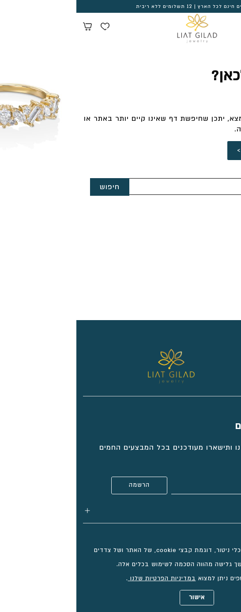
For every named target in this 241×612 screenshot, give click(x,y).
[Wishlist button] (28, 28)
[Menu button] (227, 26)
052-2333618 (211, 238)
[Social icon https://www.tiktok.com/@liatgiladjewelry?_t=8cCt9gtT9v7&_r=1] (230, 353)
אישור (120, 597)
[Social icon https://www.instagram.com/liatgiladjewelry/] (194, 353)
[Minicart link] (11, 28)
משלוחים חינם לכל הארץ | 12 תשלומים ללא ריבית (121, 7)
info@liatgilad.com (199, 252)
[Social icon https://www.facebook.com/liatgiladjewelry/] (212, 353)
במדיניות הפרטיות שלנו (86, 578)
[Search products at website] (212, 28)
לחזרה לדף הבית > (193, 150)
